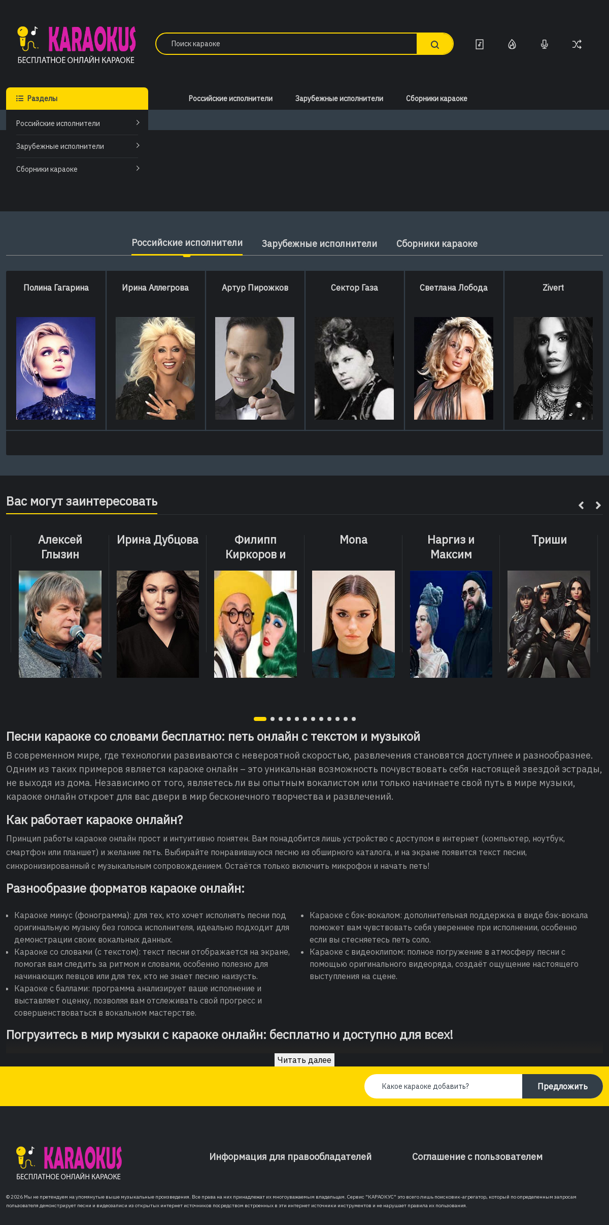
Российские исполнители (58, 123)
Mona (353, 539)
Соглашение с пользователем (477, 1157)
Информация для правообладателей (290, 1157)
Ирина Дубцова (157, 539)
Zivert (553, 287)
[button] (260, 719)
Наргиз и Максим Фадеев (451, 554)
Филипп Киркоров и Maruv (255, 554)
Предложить (562, 1086)
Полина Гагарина (56, 287)
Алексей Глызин (60, 546)
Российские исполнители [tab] (186, 242)
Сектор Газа (354, 287)
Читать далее (304, 1060)
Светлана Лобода (454, 287)
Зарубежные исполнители (60, 146)
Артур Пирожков (255, 287)
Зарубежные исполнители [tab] (320, 243)
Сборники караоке (47, 169)
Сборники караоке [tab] (438, 243)
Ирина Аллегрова (155, 287)
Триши (549, 539)
